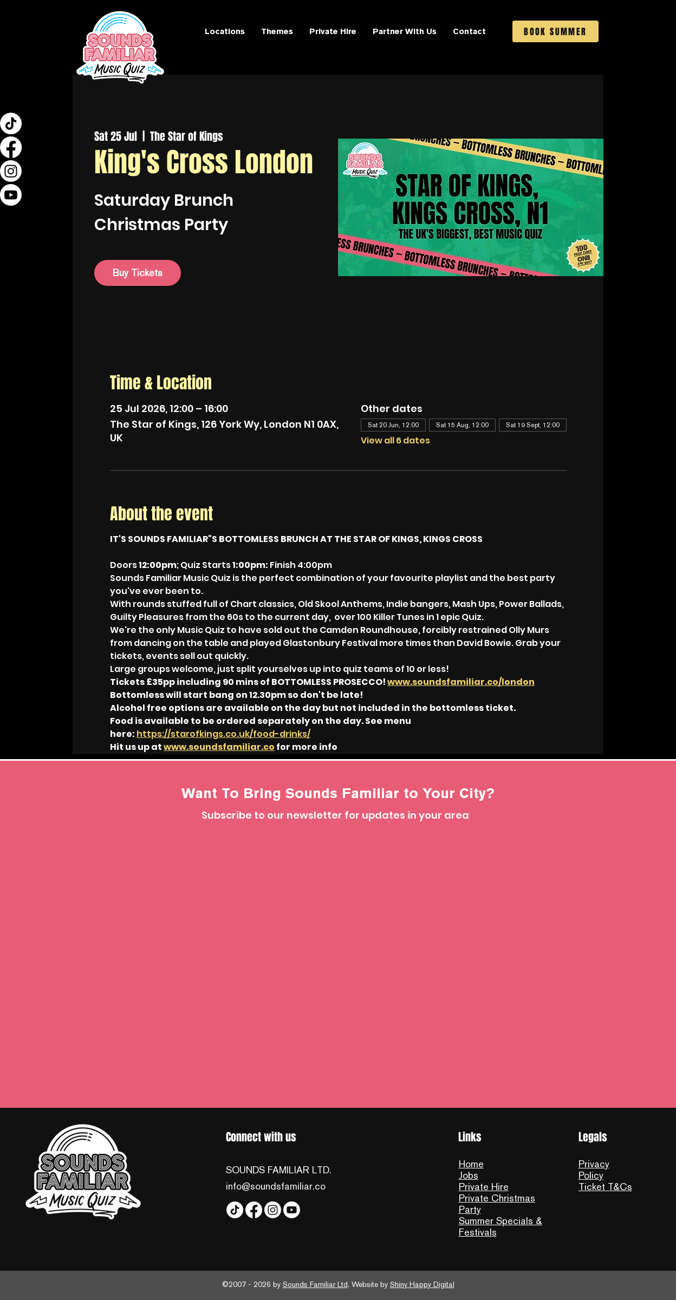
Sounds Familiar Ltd (315, 1284)
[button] (225, 31)
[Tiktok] (11, 123)
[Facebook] (11, 147)
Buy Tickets (137, 272)
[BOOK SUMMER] (555, 31)
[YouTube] (11, 195)
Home (471, 1164)
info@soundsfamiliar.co (276, 1186)
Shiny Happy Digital (422, 1284)
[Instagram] (11, 171)
